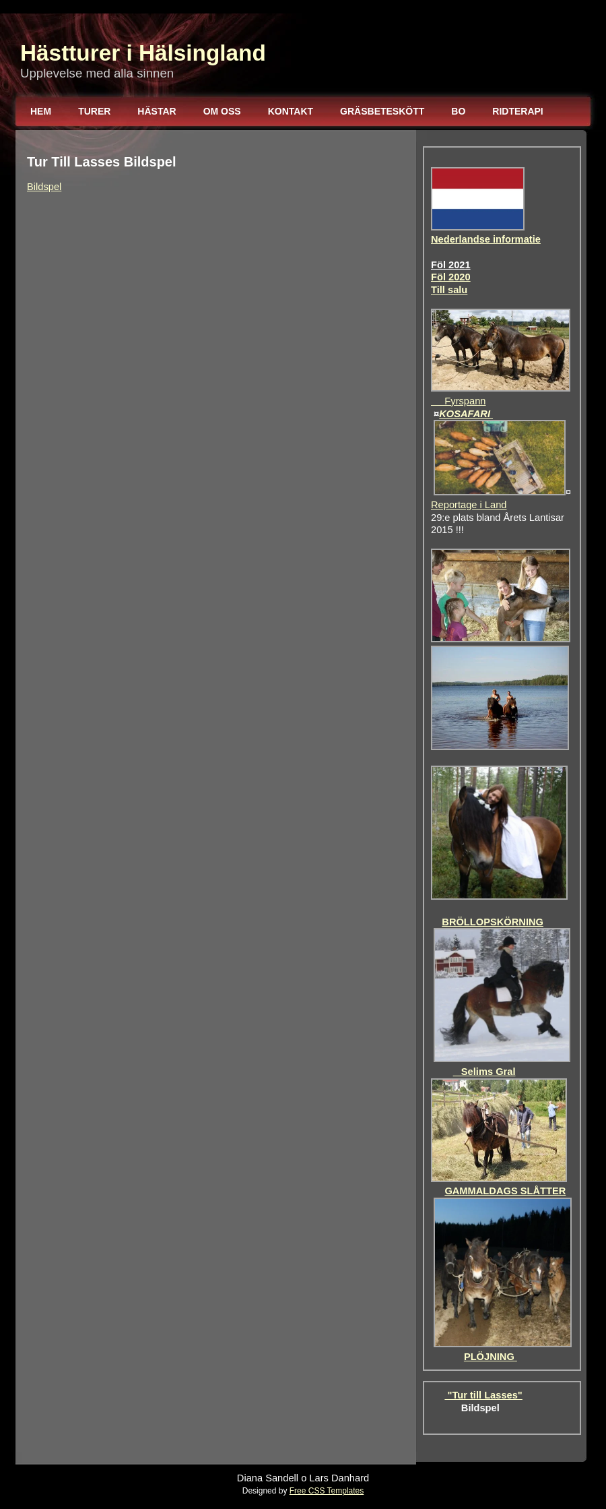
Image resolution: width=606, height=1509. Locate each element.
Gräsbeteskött (382, 111)
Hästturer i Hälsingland (143, 52)
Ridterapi (517, 111)
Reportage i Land (468, 504)
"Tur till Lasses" (483, 1395)
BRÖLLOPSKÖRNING (492, 922)
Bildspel (44, 186)
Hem (40, 111)
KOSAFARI (466, 413)
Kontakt (290, 111)
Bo (458, 111)
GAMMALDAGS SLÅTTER (505, 1190)
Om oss (222, 111)
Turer (94, 111)
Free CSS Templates (327, 1491)
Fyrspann (458, 401)
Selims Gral (484, 1071)
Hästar (156, 111)
